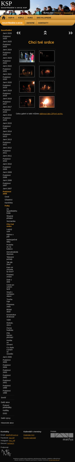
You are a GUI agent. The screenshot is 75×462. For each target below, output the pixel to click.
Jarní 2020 (7, 82)
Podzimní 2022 (7, 62)
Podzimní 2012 (7, 143)
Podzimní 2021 (7, 70)
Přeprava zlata (10, 305)
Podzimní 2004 (7, 366)
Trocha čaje (9, 300)
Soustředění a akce (12, 23)
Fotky (7, 206)
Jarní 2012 (7, 148)
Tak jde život (9, 263)
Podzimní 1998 (7, 387)
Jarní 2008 (7, 180)
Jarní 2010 (7, 164)
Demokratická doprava (12, 253)
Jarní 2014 (7, 131)
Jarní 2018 (7, 99)
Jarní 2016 (7, 115)
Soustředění (6, 30)
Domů (3, 18)
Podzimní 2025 (7, 37)
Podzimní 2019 (7, 86)
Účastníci (8, 200)
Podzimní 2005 (7, 361)
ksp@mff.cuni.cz (12, 435)
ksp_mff (12, 441)
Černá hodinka (10, 329)
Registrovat (68, 13)
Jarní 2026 (7, 33)
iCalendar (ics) (29, 435)
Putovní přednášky (7, 406)
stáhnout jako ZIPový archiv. (51, 114)
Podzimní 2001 (7, 381)
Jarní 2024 (7, 50)
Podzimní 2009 (7, 168)
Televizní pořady (10, 258)
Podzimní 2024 (7, 45)
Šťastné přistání (10, 217)
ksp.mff (11, 438)
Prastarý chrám (10, 276)
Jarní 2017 (7, 107)
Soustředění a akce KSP (14, 8)
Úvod (7, 197)
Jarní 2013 (7, 139)
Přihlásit (57, 13)
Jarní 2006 (7, 357)
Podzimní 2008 (7, 176)
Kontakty (43, 23)
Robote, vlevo (10, 324)
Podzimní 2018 (7, 94)
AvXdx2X (10, 443)
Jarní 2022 (7, 66)
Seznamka (11, 221)
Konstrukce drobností (11, 316)
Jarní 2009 (7, 172)
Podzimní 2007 (7, 184)
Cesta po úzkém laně (10, 287)
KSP (6, 3)
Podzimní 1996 (7, 392)
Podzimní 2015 (7, 119)
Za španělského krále (12, 211)
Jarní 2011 (7, 156)
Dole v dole (9, 281)
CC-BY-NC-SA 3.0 (54, 460)
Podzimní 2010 (7, 160)
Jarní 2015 (7, 123)
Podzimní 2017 (7, 103)
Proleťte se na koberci (10, 247)
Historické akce (7, 423)
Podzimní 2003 (7, 371)
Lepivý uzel (9, 230)
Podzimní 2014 (7, 127)
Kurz (30, 18)
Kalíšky (6, 410)
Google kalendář (30, 438)
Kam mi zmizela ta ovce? (10, 269)
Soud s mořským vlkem (10, 294)
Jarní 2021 (7, 74)
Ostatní (30, 23)
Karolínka (9, 203)
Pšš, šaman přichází (10, 335)
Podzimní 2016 (7, 111)
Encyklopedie (44, 18)
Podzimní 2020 (7, 78)
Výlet (9, 320)
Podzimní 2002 (7, 376)
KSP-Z (21, 18)
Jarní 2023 (7, 58)
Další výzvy (5, 418)
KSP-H (11, 18)
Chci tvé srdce (10, 225)
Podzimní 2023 (7, 54)
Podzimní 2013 (7, 135)
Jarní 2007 (7, 189)
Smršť (3, 398)
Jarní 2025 (7, 41)
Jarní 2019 (7, 90)
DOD (5, 413)
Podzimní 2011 (7, 152)
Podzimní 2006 (7, 193)
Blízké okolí (9, 311)
